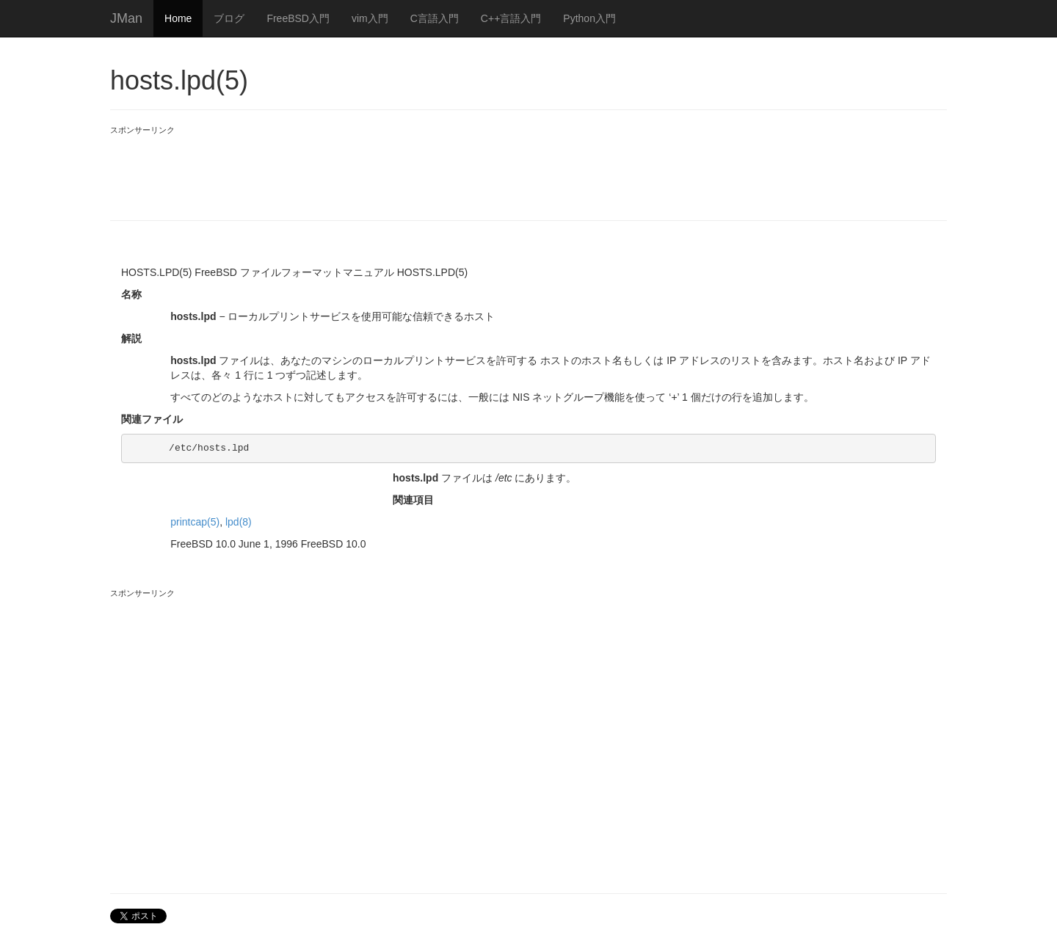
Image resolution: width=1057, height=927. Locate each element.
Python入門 (589, 18)
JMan (126, 18)
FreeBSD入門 (298, 18)
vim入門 (370, 18)
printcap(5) (194, 522)
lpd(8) (238, 522)
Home (178, 18)
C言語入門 (434, 18)
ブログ (229, 18)
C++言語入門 (511, 18)
